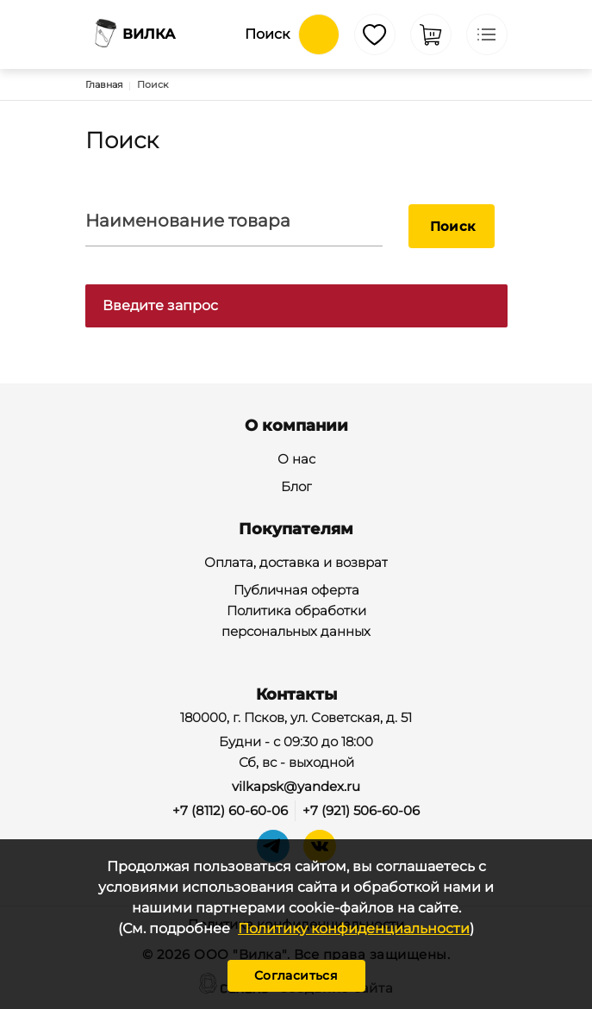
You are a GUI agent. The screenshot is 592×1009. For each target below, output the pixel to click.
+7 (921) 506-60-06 (361, 810)
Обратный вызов (319, 34)
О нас (296, 460)
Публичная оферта (296, 591)
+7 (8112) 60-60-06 (230, 810)
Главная (104, 84)
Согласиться (296, 975)
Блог (296, 487)
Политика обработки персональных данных (280, 622)
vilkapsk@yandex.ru (296, 786)
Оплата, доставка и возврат (296, 563)
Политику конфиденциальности (354, 928)
